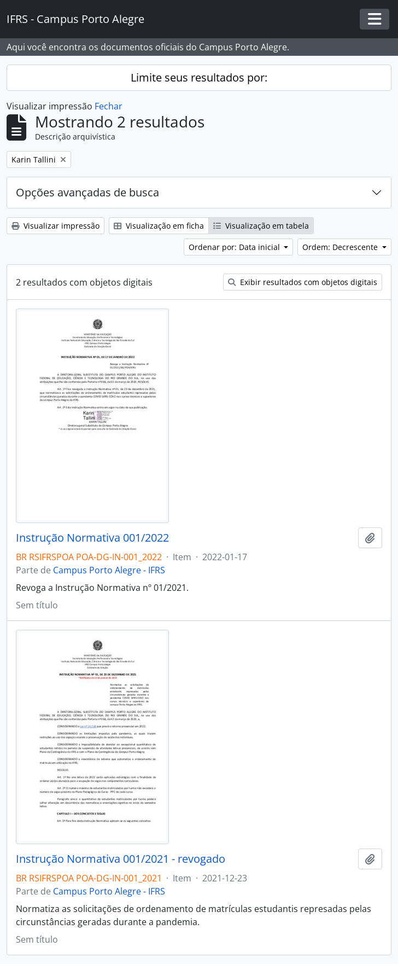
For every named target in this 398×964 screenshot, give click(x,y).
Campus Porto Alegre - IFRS (109, 570)
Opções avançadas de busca (87, 192)
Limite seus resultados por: (199, 77)
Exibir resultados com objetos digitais (302, 282)
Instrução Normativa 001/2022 (92, 537)
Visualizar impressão (55, 225)
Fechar (108, 106)
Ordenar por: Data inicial (235, 247)
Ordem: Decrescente (341, 247)
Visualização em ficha (159, 225)
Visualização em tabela (261, 225)
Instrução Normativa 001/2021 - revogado (120, 859)
